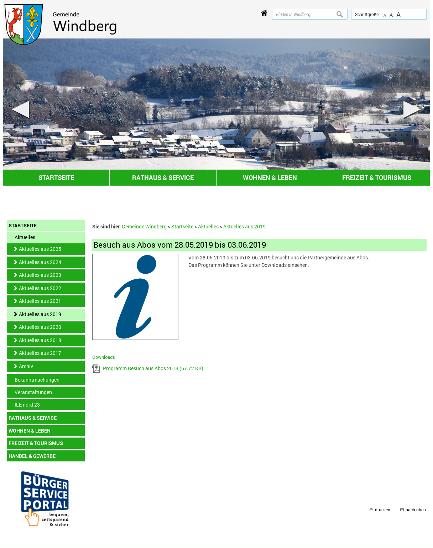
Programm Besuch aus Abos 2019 (153, 368)
